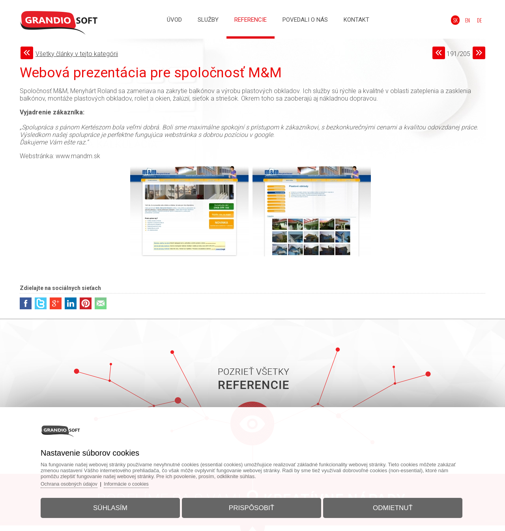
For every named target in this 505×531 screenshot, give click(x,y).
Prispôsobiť (251, 505)
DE (481, 20)
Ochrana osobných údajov (80, 481)
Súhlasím (117, 505)
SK (460, 20)
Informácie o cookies (140, 481)
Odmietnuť (386, 505)
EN (470, 20)
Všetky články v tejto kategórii (77, 54)
